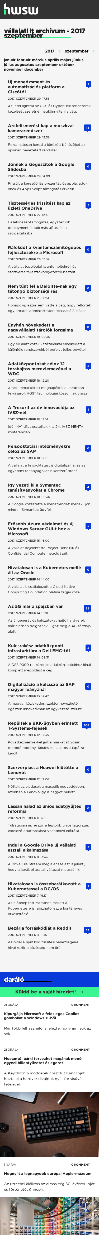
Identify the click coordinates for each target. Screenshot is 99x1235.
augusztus (24, 64)
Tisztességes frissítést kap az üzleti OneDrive (39, 205)
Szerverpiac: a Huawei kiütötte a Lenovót (43, 770)
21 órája (11, 1004)
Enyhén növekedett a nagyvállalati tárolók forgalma (40, 327)
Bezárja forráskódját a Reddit (40, 928)
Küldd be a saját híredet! (49, 992)
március (39, 59)
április (53, 59)
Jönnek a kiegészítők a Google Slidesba (41, 167)
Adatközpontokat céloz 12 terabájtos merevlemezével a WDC (39, 369)
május (65, 59)
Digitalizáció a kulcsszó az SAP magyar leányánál (41, 687)
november (13, 69)
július (9, 64)
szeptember (46, 64)
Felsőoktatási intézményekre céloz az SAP (39, 449)
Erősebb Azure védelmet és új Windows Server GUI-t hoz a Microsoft (41, 529)
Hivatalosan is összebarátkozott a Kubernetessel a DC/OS (44, 886)
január (10, 59)
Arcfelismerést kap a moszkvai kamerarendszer (41, 128)
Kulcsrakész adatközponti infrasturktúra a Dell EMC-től (39, 648)
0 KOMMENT (80, 1005)
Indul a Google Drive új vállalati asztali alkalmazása (42, 847)
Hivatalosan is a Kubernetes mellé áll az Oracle (44, 570)
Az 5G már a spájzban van (36, 606)
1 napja (10, 1164)
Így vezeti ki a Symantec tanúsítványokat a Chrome (36, 487)
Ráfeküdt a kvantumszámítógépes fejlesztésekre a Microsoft (44, 250)
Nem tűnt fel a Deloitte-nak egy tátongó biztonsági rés (42, 288)
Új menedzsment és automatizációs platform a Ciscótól (36, 87)
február (24, 59)
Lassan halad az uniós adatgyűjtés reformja (44, 809)
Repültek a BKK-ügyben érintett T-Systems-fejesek (43, 725)
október (66, 64)
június (77, 59)
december (33, 69)
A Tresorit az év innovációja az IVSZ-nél (41, 410)
